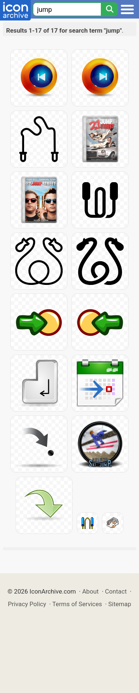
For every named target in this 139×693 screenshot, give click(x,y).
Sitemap (119, 604)
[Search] (109, 9)
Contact (116, 591)
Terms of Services (77, 604)
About (90, 591)
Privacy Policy (27, 604)
